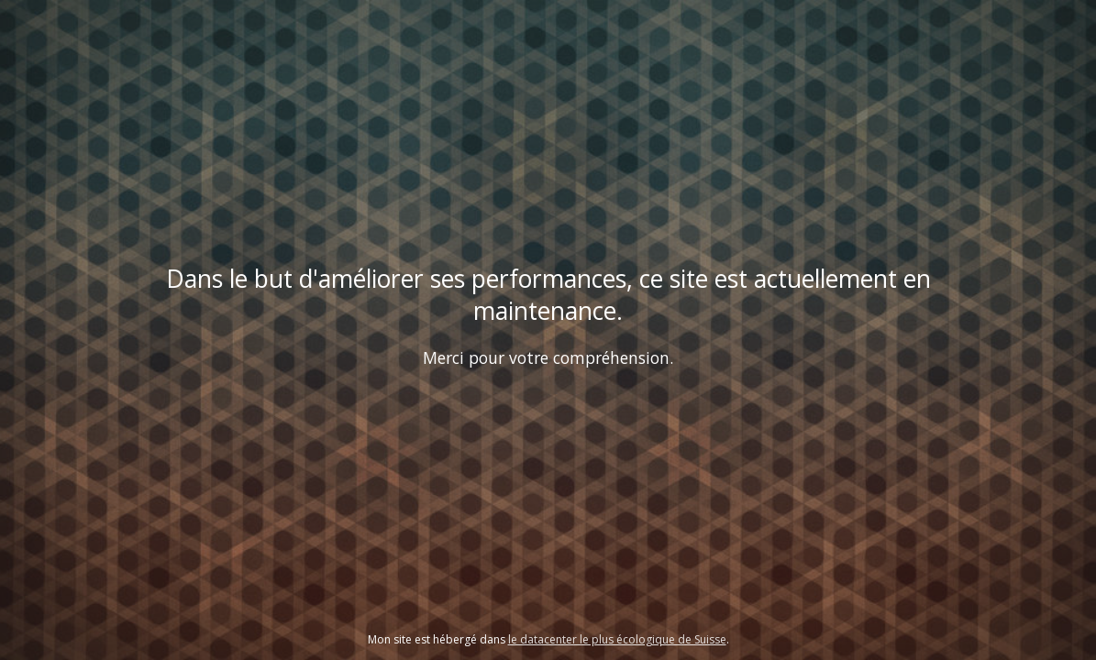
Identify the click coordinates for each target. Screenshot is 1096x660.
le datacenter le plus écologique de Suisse (617, 639)
